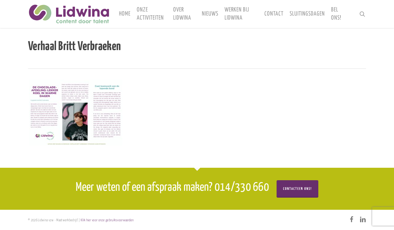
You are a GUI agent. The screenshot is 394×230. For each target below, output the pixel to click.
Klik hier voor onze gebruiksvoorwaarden (107, 220)
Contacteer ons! (297, 188)
